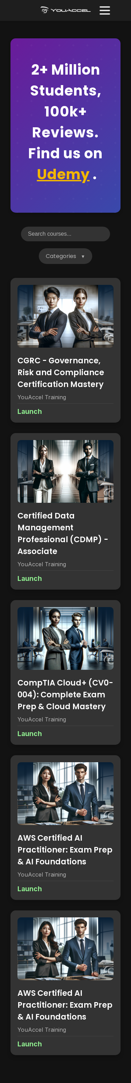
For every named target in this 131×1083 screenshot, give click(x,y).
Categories (61, 256)
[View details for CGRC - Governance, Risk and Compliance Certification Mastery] (65, 350)
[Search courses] (65, 234)
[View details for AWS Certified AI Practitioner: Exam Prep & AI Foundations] (65, 827)
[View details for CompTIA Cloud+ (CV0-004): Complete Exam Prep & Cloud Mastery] (65, 672)
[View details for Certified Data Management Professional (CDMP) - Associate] (65, 511)
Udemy (63, 174)
